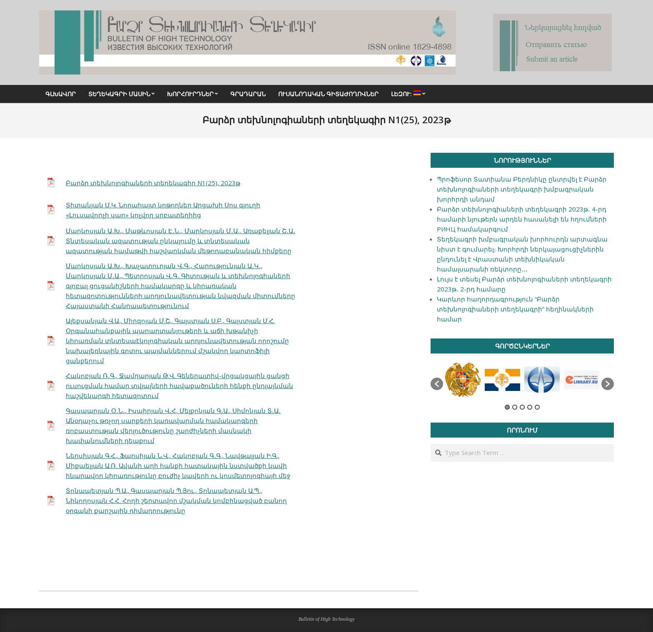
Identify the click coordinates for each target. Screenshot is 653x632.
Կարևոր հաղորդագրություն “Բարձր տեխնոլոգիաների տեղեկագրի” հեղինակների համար (515, 309)
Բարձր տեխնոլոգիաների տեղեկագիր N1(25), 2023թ (153, 183)
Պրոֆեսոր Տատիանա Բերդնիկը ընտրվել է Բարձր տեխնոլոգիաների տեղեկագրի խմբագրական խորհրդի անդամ (522, 189)
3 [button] (522, 407)
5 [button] (537, 407)
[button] (437, 384)
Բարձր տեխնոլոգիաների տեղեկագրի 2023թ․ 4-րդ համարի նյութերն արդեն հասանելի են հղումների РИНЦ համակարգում (522, 219)
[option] (463, 380)
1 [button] (507, 407)
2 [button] (514, 407)
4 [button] (529, 407)
